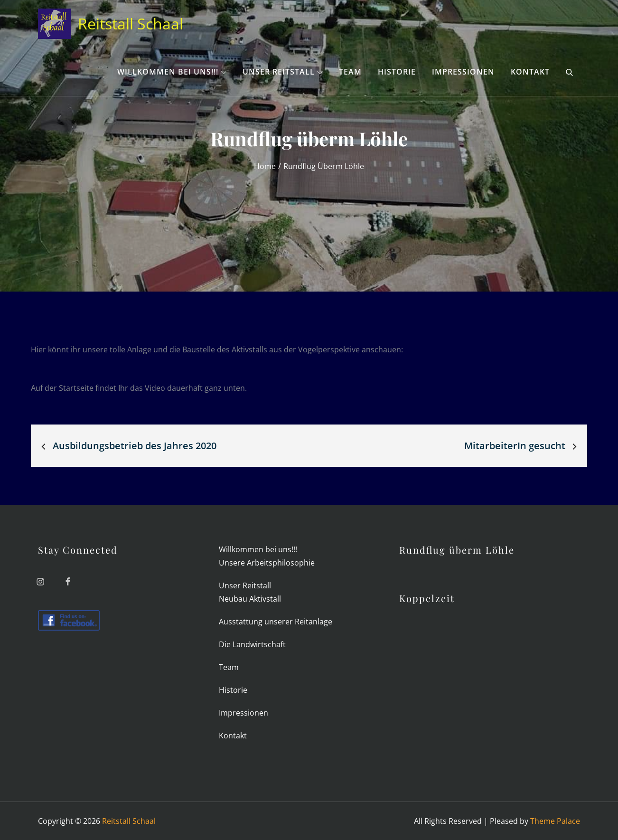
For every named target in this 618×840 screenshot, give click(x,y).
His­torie (397, 71)
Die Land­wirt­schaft (252, 644)
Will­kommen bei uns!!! (171, 71)
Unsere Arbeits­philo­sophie (267, 562)
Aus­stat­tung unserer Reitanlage (275, 621)
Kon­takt (530, 71)
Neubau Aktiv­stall (250, 599)
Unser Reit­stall (283, 71)
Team (350, 71)
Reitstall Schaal (130, 23)
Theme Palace (555, 821)
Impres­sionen (463, 71)
